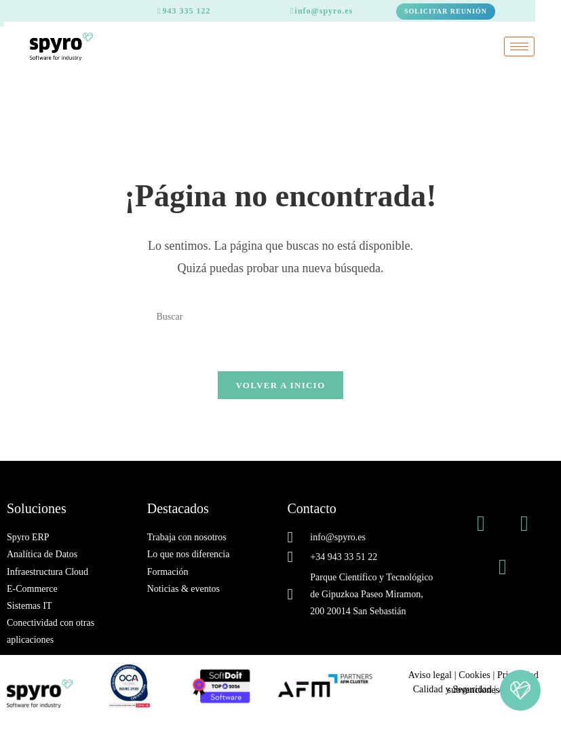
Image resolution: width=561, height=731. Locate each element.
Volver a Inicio (280, 385)
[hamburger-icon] (519, 46)
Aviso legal (430, 675)
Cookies (474, 675)
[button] (520, 690)
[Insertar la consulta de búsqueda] (280, 316)
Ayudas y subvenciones (490, 689)
